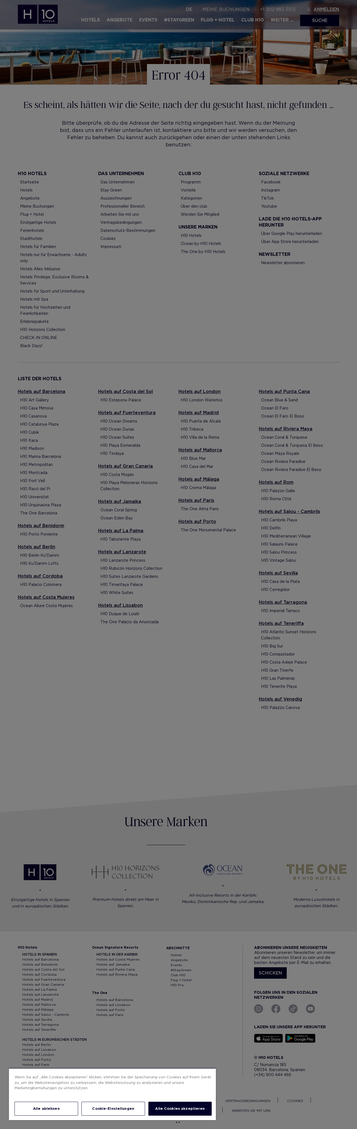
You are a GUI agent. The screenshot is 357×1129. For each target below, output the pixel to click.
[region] (112, 1094)
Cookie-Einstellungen (113, 1108)
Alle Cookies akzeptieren (180, 1108)
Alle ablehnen (46, 1108)
